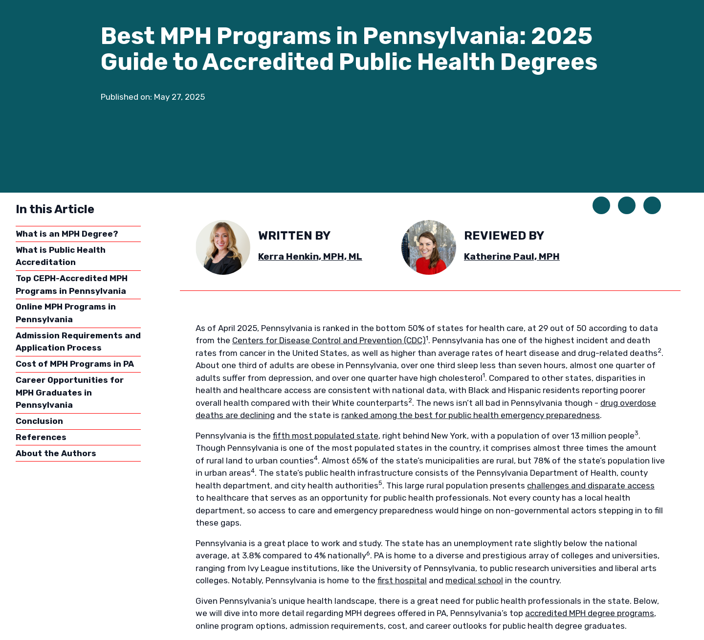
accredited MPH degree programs (589, 613)
